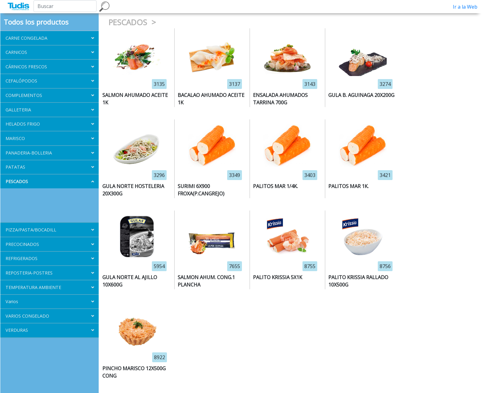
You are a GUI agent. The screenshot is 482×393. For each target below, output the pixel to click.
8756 (385, 266)
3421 (385, 175)
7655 (234, 266)
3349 (234, 175)
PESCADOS (129, 22)
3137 (234, 84)
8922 (159, 357)
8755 (309, 266)
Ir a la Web (465, 6)
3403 (309, 175)
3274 (385, 84)
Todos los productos (36, 21)
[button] (49, 38)
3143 (309, 84)
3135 (159, 84)
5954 (159, 266)
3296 (159, 175)
